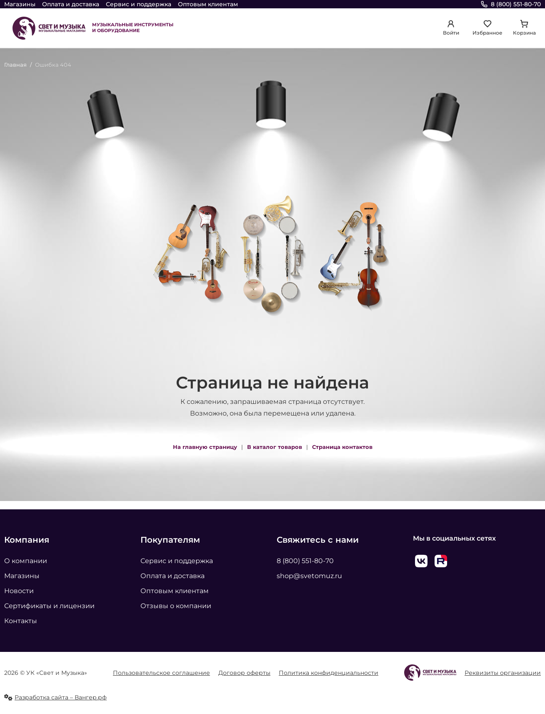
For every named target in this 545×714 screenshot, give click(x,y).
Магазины (19, 4)
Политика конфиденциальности (328, 672)
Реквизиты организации (503, 672)
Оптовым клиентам (208, 4)
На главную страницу (205, 446)
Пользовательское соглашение (161, 672)
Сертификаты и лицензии (49, 606)
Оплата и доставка (70, 4)
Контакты (20, 621)
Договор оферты (244, 672)
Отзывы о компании (175, 606)
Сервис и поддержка (138, 4)
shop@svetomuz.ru (309, 576)
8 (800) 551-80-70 (305, 561)
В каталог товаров (274, 446)
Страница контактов (342, 446)
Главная (15, 64)
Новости (19, 591)
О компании (25, 561)
